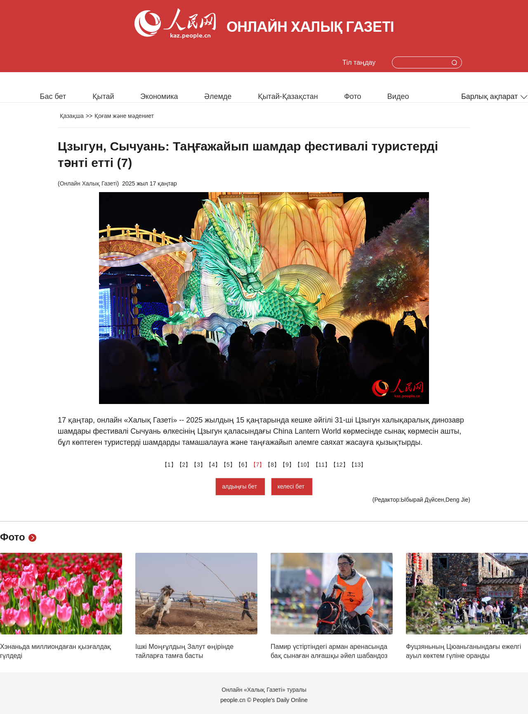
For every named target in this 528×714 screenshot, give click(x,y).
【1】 (169, 464)
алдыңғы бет (240, 486)
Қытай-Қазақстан (288, 96)
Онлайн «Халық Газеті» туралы (264, 689)
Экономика (159, 96)
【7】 (257, 464)
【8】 (272, 464)
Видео (398, 96)
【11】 (322, 464)
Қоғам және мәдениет (124, 116)
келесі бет (292, 486)
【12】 (339, 464)
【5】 (228, 464)
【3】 (198, 464)
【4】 (213, 464)
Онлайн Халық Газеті (88, 183)
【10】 (304, 464)
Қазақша (72, 116)
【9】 (287, 464)
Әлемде (217, 96)
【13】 (358, 464)
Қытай (103, 96)
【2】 (184, 464)
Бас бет (53, 96)
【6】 (243, 464)
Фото (352, 96)
